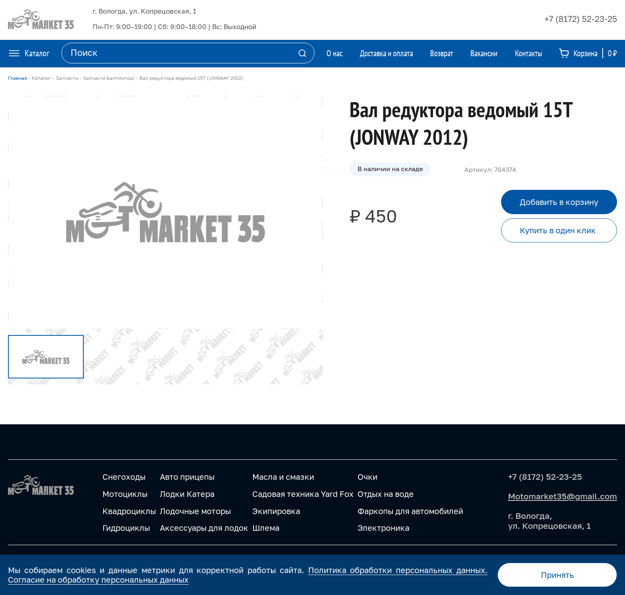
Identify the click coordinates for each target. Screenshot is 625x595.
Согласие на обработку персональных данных (98, 579)
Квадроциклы (129, 511)
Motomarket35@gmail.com (562, 496)
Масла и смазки (283, 476)
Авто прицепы (187, 476)
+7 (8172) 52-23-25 (580, 19)
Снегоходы (123, 476)
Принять (557, 574)
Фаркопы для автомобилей (410, 511)
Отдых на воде (386, 493)
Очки (367, 476)
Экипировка (276, 511)
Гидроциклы (126, 527)
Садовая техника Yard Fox (303, 493)
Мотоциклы (124, 493)
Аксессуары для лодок (204, 527)
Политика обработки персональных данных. (397, 570)
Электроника (383, 527)
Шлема (265, 527)
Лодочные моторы (195, 511)
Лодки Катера (187, 493)
